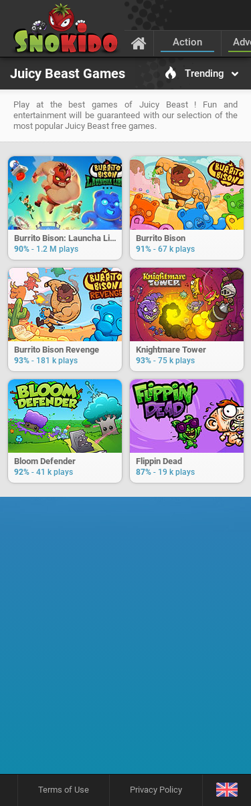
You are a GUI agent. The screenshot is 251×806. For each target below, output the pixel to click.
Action (187, 42)
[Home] (139, 42)
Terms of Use (63, 790)
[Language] (226, 790)
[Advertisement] (125, 640)
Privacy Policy (156, 790)
